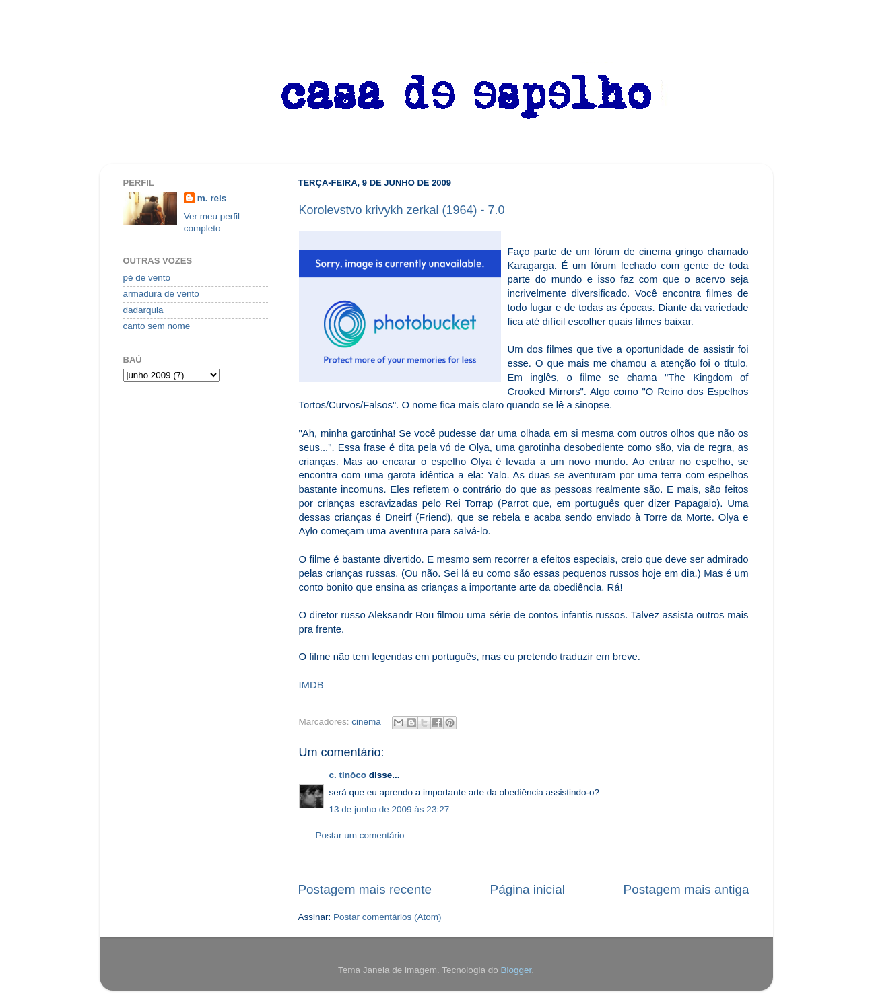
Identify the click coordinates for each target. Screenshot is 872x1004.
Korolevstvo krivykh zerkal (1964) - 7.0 (402, 210)
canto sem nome (157, 326)
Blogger (515, 970)
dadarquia (143, 310)
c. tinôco (348, 775)
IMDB (311, 685)
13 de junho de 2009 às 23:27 (389, 809)
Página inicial (527, 889)
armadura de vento (161, 294)
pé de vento (147, 278)
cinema (366, 722)
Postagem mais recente (365, 889)
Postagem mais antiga (686, 889)
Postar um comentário (360, 835)
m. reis (212, 198)
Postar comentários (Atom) (387, 917)
